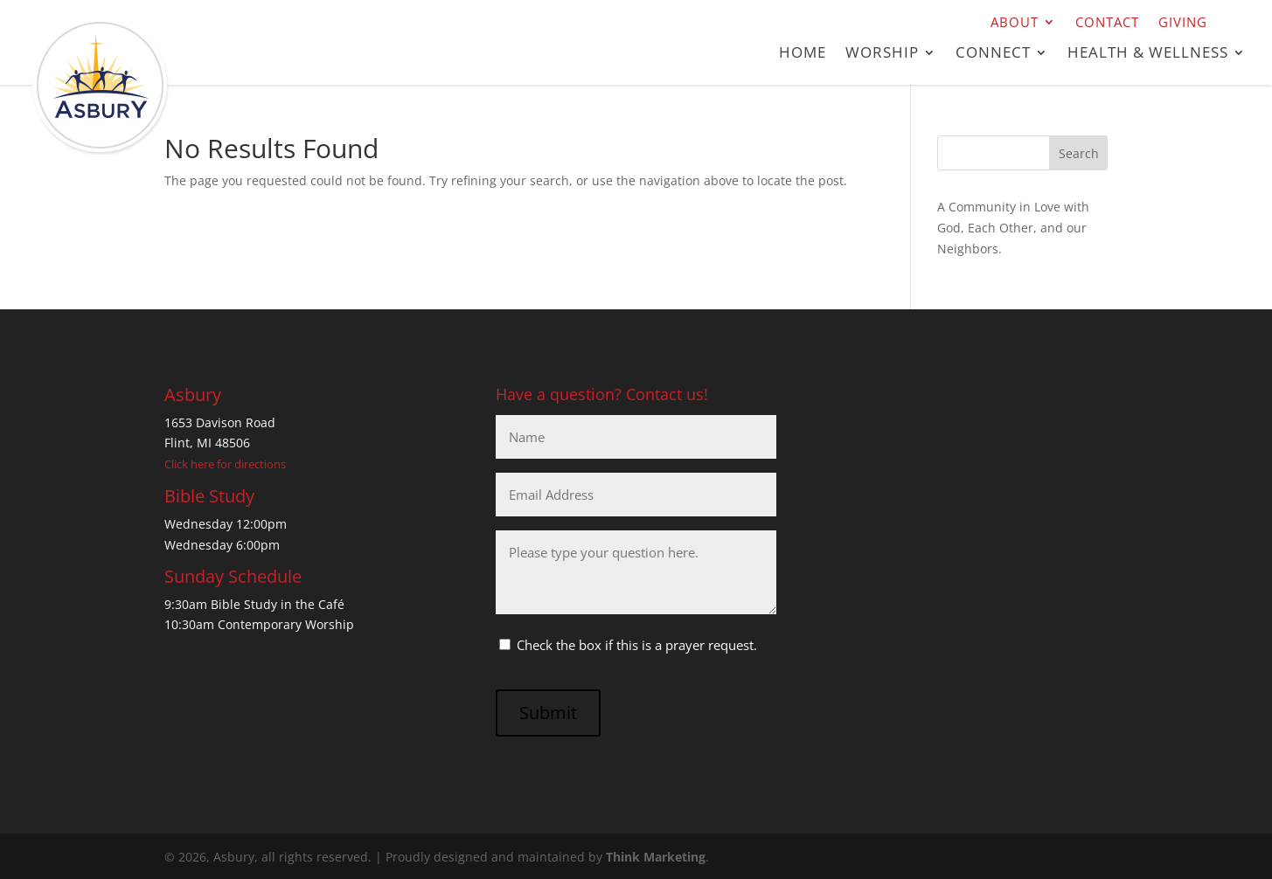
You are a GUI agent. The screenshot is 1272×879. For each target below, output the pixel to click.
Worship (882, 54)
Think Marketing (656, 856)
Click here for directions (225, 464)
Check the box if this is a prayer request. (637, 645)
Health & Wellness (1147, 54)
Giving (1182, 23)
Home (802, 54)
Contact (1107, 23)
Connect (993, 54)
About (1014, 23)
